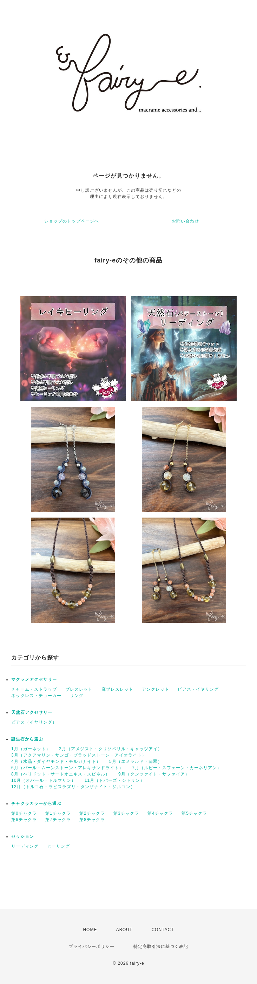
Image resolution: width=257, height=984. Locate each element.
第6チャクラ (24, 819)
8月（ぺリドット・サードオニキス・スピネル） (60, 774)
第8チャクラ (92, 819)
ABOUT (124, 929)
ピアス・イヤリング (198, 689)
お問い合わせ (185, 221)
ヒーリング (58, 846)
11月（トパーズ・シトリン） (115, 780)
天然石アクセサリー (31, 712)
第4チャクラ (160, 813)
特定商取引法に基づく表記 (160, 946)
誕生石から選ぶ (27, 739)
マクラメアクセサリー (34, 679)
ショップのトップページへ (71, 221)
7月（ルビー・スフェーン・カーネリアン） (177, 767)
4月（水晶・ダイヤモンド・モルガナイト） (56, 761)
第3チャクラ (126, 813)
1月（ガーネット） (31, 748)
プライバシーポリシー (91, 946)
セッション (22, 836)
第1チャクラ (58, 813)
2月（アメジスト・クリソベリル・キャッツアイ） (110, 748)
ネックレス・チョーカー (36, 695)
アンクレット (155, 689)
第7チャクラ (58, 819)
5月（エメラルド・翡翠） (135, 761)
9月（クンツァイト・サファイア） (154, 774)
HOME (90, 929)
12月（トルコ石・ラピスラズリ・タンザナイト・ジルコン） (73, 786)
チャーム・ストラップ (34, 689)
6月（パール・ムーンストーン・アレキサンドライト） (67, 767)
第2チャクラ (92, 813)
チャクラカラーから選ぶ (36, 803)
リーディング (25, 846)
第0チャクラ (24, 813)
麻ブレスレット (117, 689)
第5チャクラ (194, 813)
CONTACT (162, 929)
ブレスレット (79, 689)
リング (77, 695)
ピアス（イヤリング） (34, 722)
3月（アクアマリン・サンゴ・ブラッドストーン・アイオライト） (78, 755)
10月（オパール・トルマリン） (43, 780)
